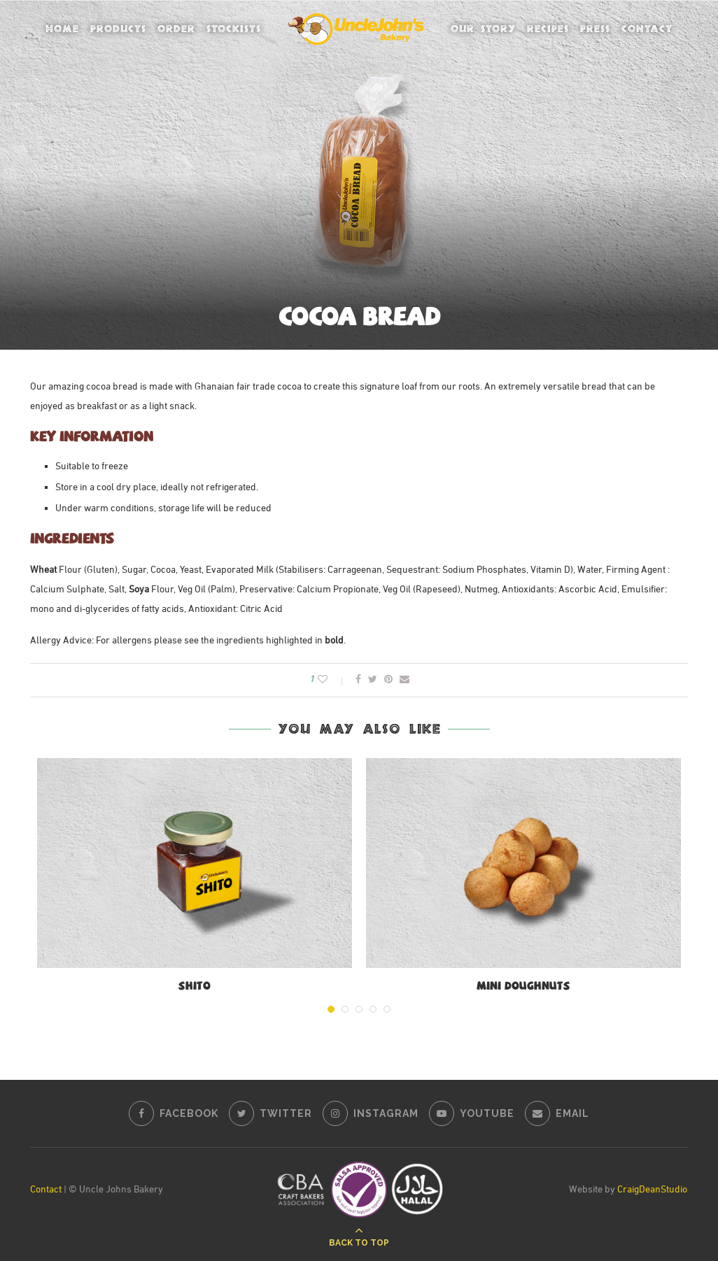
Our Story (483, 28)
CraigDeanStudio (652, 1190)
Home (62, 28)
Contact (647, 28)
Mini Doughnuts (523, 987)
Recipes (548, 28)
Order (176, 28)
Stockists (233, 28)
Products (118, 28)
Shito (194, 987)
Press (595, 28)
